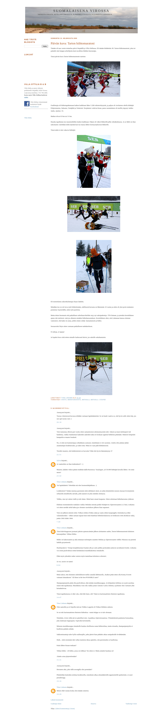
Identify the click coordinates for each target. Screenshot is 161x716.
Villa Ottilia (28, 118)
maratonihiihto (74, 399)
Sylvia (59, 460)
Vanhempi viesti (131, 704)
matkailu (86, 399)
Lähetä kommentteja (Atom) (65, 709)
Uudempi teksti (56, 704)
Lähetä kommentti (57, 700)
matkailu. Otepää (98, 399)
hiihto (64, 399)
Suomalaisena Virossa (81, 11)
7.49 (58, 522)
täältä (26, 97)
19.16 (59, 681)
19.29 (59, 694)
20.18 (59, 422)
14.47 (59, 597)
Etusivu (93, 704)
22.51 (59, 455)
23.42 (59, 476)
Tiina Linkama (62, 482)
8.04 (58, 565)
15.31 (59, 660)
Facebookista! (34, 107)
